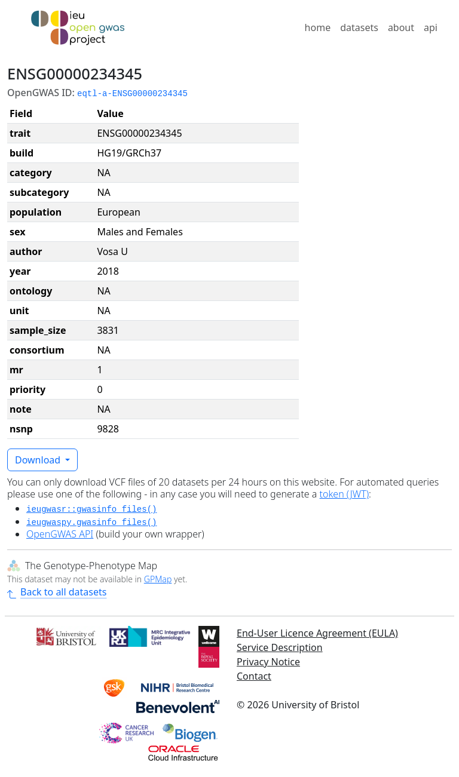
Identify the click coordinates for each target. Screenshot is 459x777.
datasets (359, 27)
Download (39, 459)
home (318, 27)
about (401, 27)
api (430, 27)
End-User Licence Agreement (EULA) (317, 633)
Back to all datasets (56, 591)
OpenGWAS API (59, 533)
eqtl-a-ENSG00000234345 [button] (132, 94)
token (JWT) (344, 493)
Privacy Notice (268, 661)
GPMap (158, 579)
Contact (254, 676)
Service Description (280, 647)
